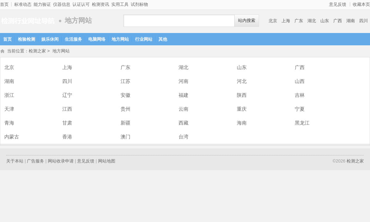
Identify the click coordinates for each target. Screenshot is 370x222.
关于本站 (14, 161)
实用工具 (120, 4)
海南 (242, 123)
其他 (162, 39)
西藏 (183, 123)
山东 (324, 20)
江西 (67, 109)
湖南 (350, 20)
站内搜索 (246, 20)
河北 (242, 81)
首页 (4, 4)
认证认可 (81, 4)
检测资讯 (100, 4)
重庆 (242, 109)
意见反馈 (337, 4)
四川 (363, 20)
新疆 (125, 123)
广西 (337, 20)
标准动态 (22, 4)
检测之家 (28, 21)
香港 (67, 137)
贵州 (125, 109)
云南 (183, 109)
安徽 (125, 95)
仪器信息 (61, 4)
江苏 (125, 81)
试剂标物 (139, 4)
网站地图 (106, 161)
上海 (286, 20)
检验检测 (26, 39)
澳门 (125, 137)
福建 (183, 95)
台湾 (183, 137)
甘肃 (67, 123)
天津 (9, 109)
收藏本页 (361, 4)
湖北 (311, 20)
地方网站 (120, 39)
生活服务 (73, 39)
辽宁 (67, 95)
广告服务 (35, 161)
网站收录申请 (61, 161)
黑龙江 (302, 123)
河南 (183, 81)
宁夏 (300, 109)
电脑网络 (96, 39)
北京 (273, 20)
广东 (298, 20)
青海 (9, 123)
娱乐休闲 (50, 39)
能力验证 (42, 4)
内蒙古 (11, 137)
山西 (300, 81)
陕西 (242, 95)
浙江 (9, 95)
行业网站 (143, 39)
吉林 (300, 95)
